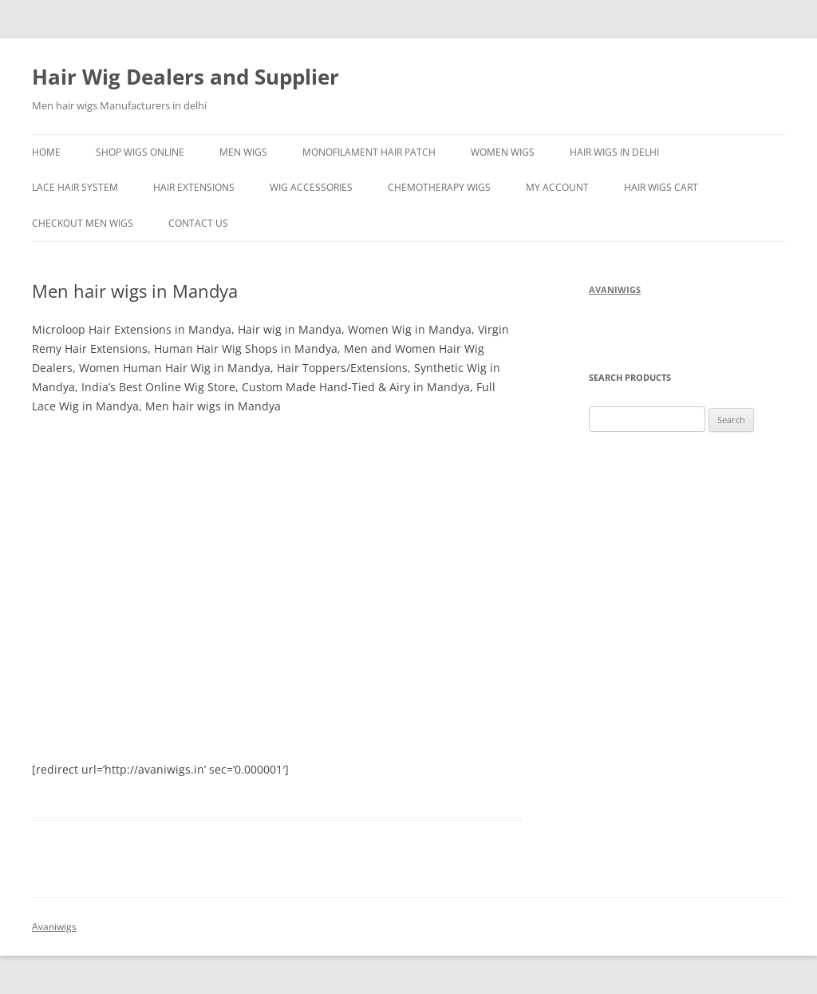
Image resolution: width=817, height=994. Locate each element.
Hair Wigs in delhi (614, 152)
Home (46, 152)
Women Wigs (503, 152)
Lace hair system (75, 187)
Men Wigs (243, 152)
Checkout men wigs (82, 223)
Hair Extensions (194, 187)
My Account (557, 187)
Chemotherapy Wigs (439, 187)
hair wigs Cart (661, 187)
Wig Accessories (311, 187)
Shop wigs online (140, 152)
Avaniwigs (54, 926)
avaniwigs (615, 289)
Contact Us (198, 223)
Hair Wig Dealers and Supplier (185, 76)
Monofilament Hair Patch (369, 152)
